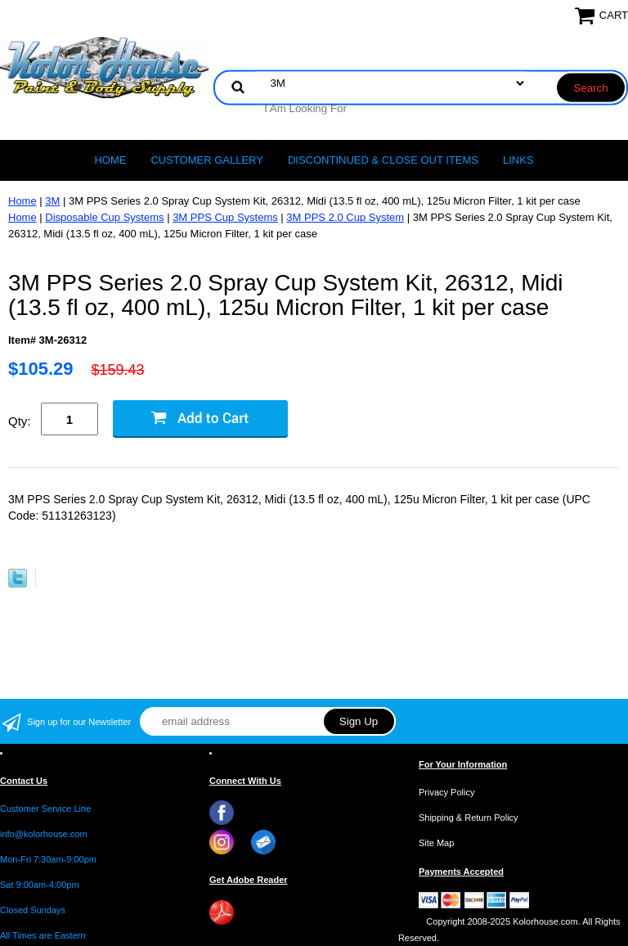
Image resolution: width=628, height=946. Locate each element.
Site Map (436, 843)
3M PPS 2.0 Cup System (345, 217)
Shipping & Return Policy (468, 817)
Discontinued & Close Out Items (383, 160)
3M (52, 201)
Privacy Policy (446, 792)
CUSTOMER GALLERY (206, 160)
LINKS (518, 160)
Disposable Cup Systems (104, 217)
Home (110, 160)
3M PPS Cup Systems (225, 217)
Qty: (19, 421)
